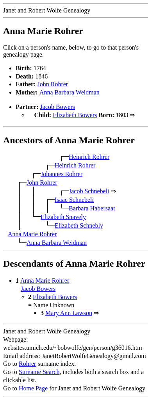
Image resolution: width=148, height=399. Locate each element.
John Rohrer (52, 84)
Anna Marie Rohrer (32, 233)
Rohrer (27, 363)
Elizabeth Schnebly (79, 224)
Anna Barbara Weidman (69, 92)
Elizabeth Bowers (75, 115)
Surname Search (39, 371)
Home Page (33, 387)
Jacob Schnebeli (89, 190)
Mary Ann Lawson (68, 312)
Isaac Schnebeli (74, 199)
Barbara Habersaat (92, 207)
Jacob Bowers (57, 106)
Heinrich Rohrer (89, 156)
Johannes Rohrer (61, 173)
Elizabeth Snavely (63, 216)
